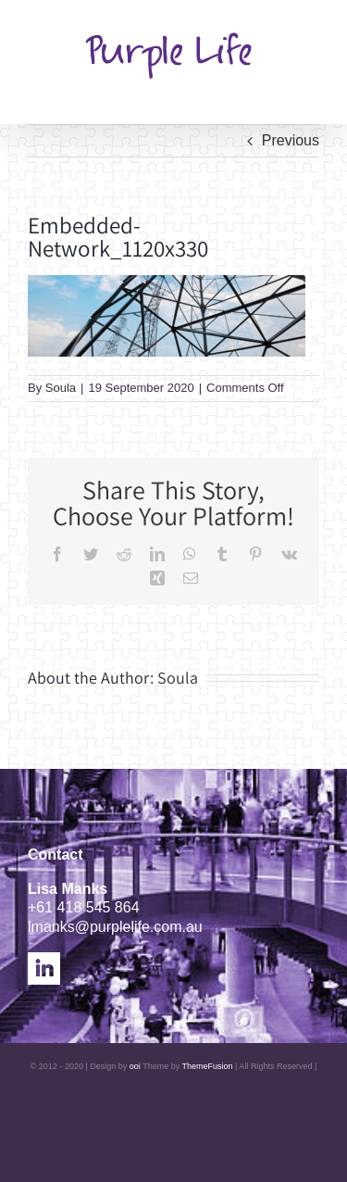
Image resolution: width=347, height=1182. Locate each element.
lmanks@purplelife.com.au (115, 927)
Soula (60, 388)
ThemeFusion (207, 1066)
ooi (135, 1066)
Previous (290, 140)
